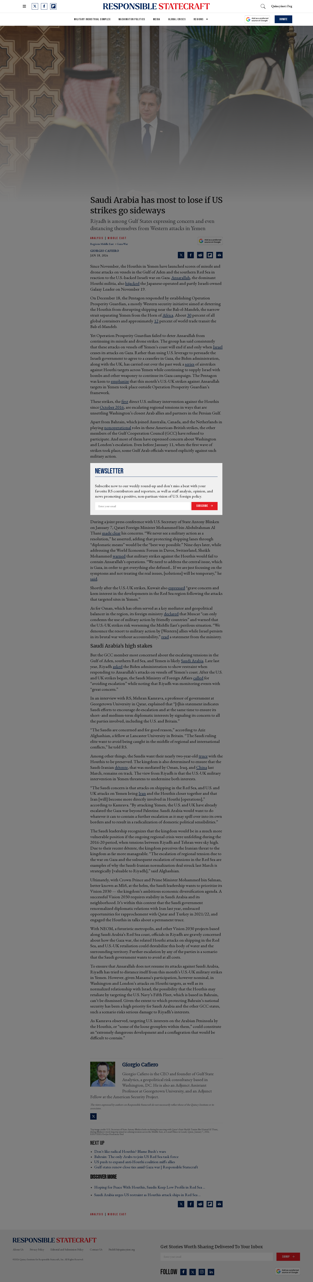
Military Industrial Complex (92, 19)
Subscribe (202, 506)
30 (189, 315)
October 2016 (112, 407)
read (165, 637)
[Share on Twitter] (181, 255)
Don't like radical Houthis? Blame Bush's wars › (131, 1151)
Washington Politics (132, 19)
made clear (111, 533)
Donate (283, 19)
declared (171, 614)
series (189, 364)
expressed (176, 588)
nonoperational (117, 427)
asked (118, 666)
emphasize (120, 381)
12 (156, 321)
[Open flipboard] (53, 6)
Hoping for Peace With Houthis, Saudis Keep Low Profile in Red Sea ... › (151, 1187)
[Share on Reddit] (200, 255)
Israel (218, 347)
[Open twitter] (35, 6)
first (124, 401)
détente (121, 767)
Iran (142, 793)
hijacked (132, 283)
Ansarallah (180, 277)
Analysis (96, 238)
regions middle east (102, 244)
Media (156, 19)
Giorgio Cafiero (104, 251)
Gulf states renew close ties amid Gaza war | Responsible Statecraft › (147, 1167)
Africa (167, 315)
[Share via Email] (219, 255)
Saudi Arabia (192, 661)
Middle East (117, 238)
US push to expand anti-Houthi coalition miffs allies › (135, 1161)
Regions (199, 19)
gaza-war (122, 244)
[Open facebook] (44, 6)
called (198, 678)
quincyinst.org (281, 6)
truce (203, 756)
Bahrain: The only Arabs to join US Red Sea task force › (137, 1156)
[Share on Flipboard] (210, 255)
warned (119, 556)
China (201, 767)
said (93, 579)
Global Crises (177, 19)
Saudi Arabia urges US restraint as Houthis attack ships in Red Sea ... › (148, 1194)
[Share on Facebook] (190, 255)
